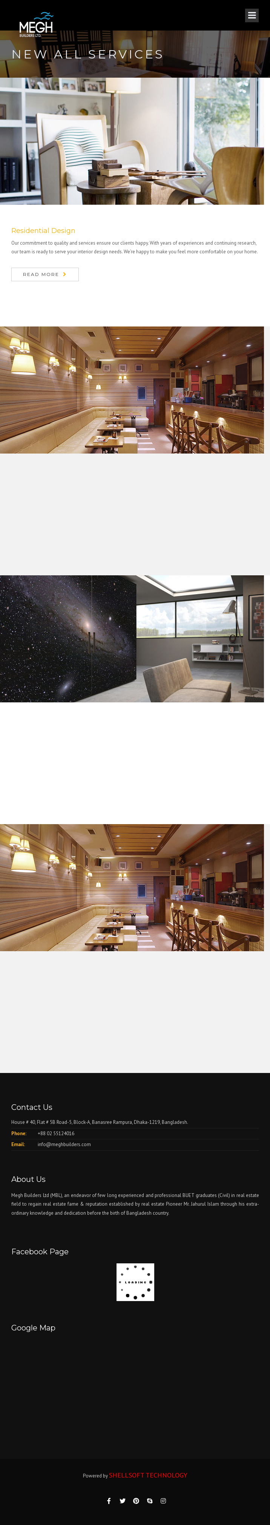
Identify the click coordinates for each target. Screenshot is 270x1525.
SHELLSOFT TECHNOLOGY (148, 1475)
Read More (41, 274)
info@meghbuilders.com (64, 1144)
